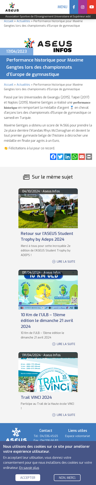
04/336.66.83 (49, 440)
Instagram (82, 7)
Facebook (73, 7)
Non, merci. (67, 478)
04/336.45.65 (49, 436)
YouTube (91, 7)
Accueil (8, 21)
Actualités (23, 21)
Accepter (27, 478)
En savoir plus (29, 468)
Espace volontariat (77, 436)
